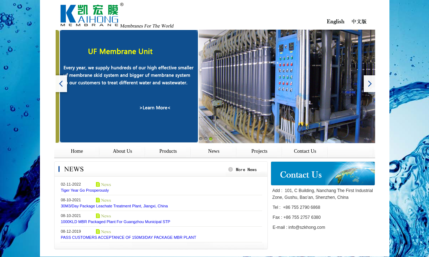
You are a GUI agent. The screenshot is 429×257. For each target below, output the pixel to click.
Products (168, 151)
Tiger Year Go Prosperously (85, 190)
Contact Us (305, 151)
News (214, 151)
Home (77, 151)
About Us (122, 151)
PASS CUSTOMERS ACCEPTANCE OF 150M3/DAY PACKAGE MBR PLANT (128, 237)
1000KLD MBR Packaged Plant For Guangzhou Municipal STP (115, 222)
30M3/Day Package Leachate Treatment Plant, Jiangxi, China (114, 206)
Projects (259, 151)
